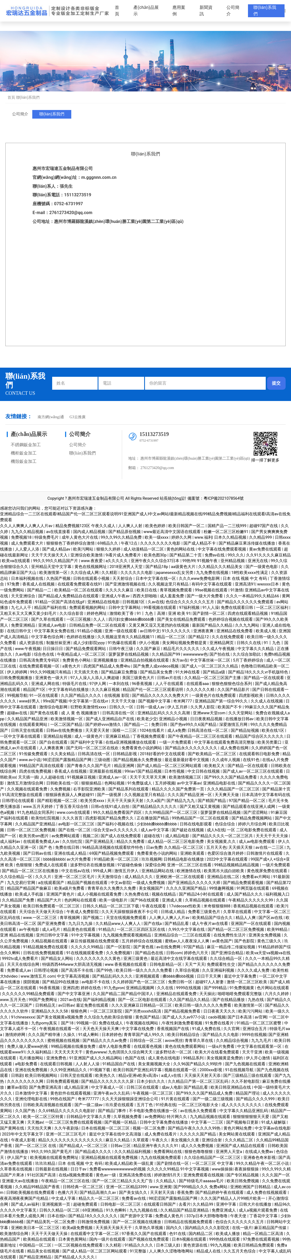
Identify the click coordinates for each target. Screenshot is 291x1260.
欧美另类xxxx (92, 800)
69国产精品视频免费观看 (112, 853)
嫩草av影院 (17, 1087)
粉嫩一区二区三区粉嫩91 (226, 532)
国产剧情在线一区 (173, 1163)
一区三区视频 (79, 619)
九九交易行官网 (21, 883)
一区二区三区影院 (106, 1011)
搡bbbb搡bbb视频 (178, 976)
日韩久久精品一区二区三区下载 (111, 906)
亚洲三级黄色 (136, 958)
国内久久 (174, 1228)
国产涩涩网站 (256, 812)
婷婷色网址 (97, 613)
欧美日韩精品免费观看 (254, 1245)
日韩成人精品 (173, 912)
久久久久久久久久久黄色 (99, 958)
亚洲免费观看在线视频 (204, 1175)
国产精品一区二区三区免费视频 (236, 929)
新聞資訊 (206, 10)
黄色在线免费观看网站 (185, 1046)
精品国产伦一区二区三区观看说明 (153, 689)
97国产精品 (194, 947)
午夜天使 (238, 1216)
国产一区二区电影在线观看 (143, 1000)
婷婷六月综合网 (252, 824)
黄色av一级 (106, 1175)
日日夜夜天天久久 (220, 1011)
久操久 (69, 1034)
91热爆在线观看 (122, 643)
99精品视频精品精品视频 (237, 865)
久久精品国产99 (166, 654)
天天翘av (35, 1122)
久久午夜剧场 (67, 1128)
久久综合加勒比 (247, 654)
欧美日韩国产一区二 (187, 526)
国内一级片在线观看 (108, 1239)
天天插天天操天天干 (114, 1228)
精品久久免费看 (131, 841)
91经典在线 (166, 1105)
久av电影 (23, 654)
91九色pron (114, 988)
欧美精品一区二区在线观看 (79, 590)
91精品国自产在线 (119, 1064)
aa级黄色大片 (183, 567)
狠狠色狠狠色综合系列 (232, 684)
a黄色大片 (71, 666)
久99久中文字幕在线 (187, 929)
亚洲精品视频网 (140, 988)
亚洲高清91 (245, 584)
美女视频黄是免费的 (225, 1058)
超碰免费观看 (85, 1204)
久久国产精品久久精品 (190, 1000)
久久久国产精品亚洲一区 (190, 795)
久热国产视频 (59, 578)
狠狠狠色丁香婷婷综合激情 (71, 543)
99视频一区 (86, 1023)
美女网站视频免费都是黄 (185, 643)
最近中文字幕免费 (240, 976)
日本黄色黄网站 (73, 1239)
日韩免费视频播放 (16, 678)
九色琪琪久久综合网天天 (131, 1052)
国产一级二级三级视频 (213, 1099)
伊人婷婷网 (17, 672)
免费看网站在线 (168, 1151)
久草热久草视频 (149, 1228)
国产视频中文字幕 (155, 701)
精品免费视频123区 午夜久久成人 (85, 526)
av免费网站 (155, 1117)
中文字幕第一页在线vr (89, 701)
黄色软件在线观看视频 (71, 1093)
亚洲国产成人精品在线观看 (241, 1146)
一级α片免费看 (221, 1046)
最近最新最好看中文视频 (187, 760)
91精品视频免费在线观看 (46, 947)
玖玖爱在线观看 (120, 1105)
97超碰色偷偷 (130, 865)
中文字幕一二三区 (207, 1122)
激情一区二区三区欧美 (247, 982)
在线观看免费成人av (41, 841)
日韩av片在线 (169, 678)
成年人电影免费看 (115, 1046)
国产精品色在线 (149, 953)
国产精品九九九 (181, 800)
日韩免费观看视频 (63, 1081)
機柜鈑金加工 (24, 453)
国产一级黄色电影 (262, 567)
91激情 (236, 590)
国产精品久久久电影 (221, 1034)
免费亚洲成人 (224, 1210)
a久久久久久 (117, 561)
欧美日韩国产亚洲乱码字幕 (138, 1070)
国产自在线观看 (54, 742)
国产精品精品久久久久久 (155, 806)
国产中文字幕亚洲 (74, 994)
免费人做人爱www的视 (28, 1046)
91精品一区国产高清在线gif (60, 602)
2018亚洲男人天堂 (126, 567)
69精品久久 (108, 543)
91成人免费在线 (207, 1029)
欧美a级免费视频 (78, 1228)
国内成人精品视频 (90, 532)
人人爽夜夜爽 (52, 748)
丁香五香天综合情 (72, 806)
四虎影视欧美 (251, 695)
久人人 (100, 619)
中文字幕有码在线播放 (69, 689)
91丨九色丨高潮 (151, 613)
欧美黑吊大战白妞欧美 (224, 871)
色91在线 (178, 1233)
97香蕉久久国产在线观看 (144, 1233)
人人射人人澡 (88, 1064)
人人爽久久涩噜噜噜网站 (171, 1251)
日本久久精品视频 (230, 537)
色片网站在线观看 (273, 988)
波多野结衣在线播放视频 (93, 865)
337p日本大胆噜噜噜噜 (207, 1216)
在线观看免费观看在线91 (80, 584)
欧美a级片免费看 (70, 888)
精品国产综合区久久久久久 (260, 736)
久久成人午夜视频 (219, 649)
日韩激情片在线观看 (265, 853)
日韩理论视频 (46, 970)
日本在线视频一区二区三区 (106, 1128)
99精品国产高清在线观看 (42, 766)
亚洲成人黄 (172, 900)
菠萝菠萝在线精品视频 (129, 654)
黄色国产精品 (148, 1017)
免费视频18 (22, 537)
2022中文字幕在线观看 (228, 859)
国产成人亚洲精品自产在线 (110, 719)
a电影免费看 (26, 1064)
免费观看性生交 (221, 964)
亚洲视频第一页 (56, 1204)
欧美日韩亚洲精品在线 (231, 1087)
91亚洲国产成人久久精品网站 (96, 1058)
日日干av (78, 1169)
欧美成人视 (266, 631)
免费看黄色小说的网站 (142, 748)
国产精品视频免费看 (182, 1011)
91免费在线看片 (220, 1023)
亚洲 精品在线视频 (17, 935)
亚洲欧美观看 (192, 853)
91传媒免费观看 (34, 754)
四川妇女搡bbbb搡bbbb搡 (131, 619)
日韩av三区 (121, 1146)
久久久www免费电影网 (200, 578)
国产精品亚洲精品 (35, 1257)
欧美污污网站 (251, 1011)
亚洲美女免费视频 (265, 935)
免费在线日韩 (67, 847)
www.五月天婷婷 (38, 806)
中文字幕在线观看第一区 (260, 1046)
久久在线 (165, 988)
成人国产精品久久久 (245, 894)
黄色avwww (96, 1052)
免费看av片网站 (256, 877)
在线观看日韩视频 (56, 1064)
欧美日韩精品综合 (184, 1034)
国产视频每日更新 (243, 1122)
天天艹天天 (195, 964)
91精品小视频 (90, 631)
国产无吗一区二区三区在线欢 (93, 748)
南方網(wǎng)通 (51, 417)
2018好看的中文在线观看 (163, 754)
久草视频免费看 (128, 1117)
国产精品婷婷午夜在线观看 (220, 1192)
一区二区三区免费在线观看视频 (74, 1122)
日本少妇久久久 (151, 1081)
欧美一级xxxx (157, 537)
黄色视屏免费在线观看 (267, 871)
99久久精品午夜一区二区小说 (263, 1163)
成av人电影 (172, 1087)
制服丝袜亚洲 (59, 643)
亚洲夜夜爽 (204, 631)
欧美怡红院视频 (46, 818)
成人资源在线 (31, 643)
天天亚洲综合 (23, 596)
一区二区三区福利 (272, 607)
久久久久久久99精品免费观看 (29, 994)
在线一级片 (242, 1228)
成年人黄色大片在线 (80, 537)
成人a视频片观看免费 (258, 1210)
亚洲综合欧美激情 (87, 555)
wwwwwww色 (195, 654)
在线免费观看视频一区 (40, 666)
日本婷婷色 (112, 1034)
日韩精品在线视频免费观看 (189, 1222)
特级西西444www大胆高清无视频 (72, 964)
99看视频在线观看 (160, 607)
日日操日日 (53, 649)
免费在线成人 (111, 1023)
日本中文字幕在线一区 (156, 578)
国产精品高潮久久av (98, 1192)
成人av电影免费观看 (257, 841)
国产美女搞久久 (133, 1192)
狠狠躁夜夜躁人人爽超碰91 (70, 795)
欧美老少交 (147, 719)
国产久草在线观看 (48, 619)
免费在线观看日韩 (237, 607)
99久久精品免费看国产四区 (118, 812)
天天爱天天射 (98, 730)
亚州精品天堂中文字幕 (52, 567)
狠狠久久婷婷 (109, 549)
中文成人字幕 (64, 1198)
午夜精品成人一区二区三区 (82, 654)
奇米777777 (89, 1099)
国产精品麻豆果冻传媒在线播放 (247, 543)
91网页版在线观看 (253, 888)
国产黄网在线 (12, 1128)
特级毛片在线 (75, 684)
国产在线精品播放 (229, 1000)
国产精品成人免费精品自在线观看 (69, 596)
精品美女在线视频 (44, 1251)
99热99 (188, 561)
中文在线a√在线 (76, 871)
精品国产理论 (248, 1093)
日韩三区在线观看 (143, 1087)
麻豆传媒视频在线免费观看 (95, 941)
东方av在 (180, 660)
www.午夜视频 (28, 649)
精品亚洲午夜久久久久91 (156, 1146)
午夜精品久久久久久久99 (251, 900)
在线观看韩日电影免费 (260, 754)
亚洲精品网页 (222, 643)
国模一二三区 (125, 730)
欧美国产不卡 (230, 707)
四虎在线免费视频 (35, 771)
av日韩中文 (150, 631)
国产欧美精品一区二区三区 (212, 754)
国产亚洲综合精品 (227, 953)
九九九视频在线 (144, 1210)
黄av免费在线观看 (265, 549)
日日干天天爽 (209, 976)
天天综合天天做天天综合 (42, 912)
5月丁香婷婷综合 (248, 660)
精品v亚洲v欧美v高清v (138, 1075)
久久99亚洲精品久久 (69, 1070)
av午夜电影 (29, 929)
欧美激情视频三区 (185, 777)
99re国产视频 (55, 701)
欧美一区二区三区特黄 (44, 1117)
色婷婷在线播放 (81, 637)
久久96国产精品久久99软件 (198, 1064)
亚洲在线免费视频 (31, 1070)
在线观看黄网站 (33, 724)
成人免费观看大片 (27, 543)
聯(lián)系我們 (264, 10)
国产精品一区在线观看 (264, 678)
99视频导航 (17, 695)
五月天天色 (216, 847)
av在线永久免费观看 (198, 1111)
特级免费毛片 (47, 537)
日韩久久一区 (121, 707)
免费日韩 (159, 724)
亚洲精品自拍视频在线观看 (145, 660)
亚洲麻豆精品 (118, 736)
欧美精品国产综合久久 (213, 917)
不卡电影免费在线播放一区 (153, 1111)
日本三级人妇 (168, 1245)
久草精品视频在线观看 (205, 900)
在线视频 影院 (117, 695)
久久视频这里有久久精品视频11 (126, 637)
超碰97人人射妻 (210, 982)
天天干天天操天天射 (125, 800)
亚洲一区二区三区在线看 (189, 865)
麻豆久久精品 (118, 1140)
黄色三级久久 (269, 941)
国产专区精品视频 (243, 1175)
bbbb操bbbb (54, 859)
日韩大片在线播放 (255, 1204)
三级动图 (102, 760)
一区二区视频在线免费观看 (79, 1245)
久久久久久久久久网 (25, 1081)
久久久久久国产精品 (198, 1134)
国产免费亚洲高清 (45, 1087)
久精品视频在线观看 (50, 941)
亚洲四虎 (71, 988)
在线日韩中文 (19, 631)
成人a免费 (176, 730)
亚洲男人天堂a (229, 1151)
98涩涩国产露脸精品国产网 (67, 760)
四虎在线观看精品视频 (248, 613)
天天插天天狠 (241, 847)
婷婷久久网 (182, 537)
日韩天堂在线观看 (27, 730)
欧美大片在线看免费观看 (217, 1052)
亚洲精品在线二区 (223, 877)
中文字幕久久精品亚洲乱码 (244, 1111)
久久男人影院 (203, 707)
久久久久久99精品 (87, 947)
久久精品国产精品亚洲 (28, 719)
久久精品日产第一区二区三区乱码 (198, 1081)
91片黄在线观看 (176, 1099)
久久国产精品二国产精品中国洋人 (123, 994)
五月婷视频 (165, 783)
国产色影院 (244, 941)
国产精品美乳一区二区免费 (51, 1222)
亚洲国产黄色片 (61, 894)
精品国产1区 (35, 689)
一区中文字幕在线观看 (20, 736)
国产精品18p (157, 567)
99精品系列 (194, 1058)
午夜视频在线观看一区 (60, 1029)
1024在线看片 (152, 730)
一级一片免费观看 (175, 742)
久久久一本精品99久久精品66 (253, 596)
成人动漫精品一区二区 (144, 549)
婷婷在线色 (91, 988)
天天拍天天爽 (39, 1128)
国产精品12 (199, 637)
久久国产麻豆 (148, 649)
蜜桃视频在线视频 (64, 1040)
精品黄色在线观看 (80, 929)
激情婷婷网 (15, 1034)
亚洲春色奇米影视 (260, 1157)
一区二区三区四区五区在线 (141, 929)
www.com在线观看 (74, 812)
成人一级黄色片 (89, 736)
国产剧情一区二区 (209, 613)
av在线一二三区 (270, 847)
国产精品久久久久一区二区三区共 (223, 836)
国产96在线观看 (145, 900)
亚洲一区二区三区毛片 (75, 877)
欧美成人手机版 (29, 894)
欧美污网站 (83, 549)
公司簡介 (232, 10)
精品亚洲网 (124, 766)
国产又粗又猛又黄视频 (200, 806)
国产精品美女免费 (156, 672)
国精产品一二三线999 (227, 526)
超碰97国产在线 (264, 526)
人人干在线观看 (169, 684)
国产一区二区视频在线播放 (137, 1222)
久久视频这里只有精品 (169, 584)
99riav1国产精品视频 (143, 771)
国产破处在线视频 (188, 830)
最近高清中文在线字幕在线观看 (179, 958)
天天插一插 (28, 777)
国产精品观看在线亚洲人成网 (249, 806)
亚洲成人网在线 (46, 684)
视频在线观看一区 (181, 1070)
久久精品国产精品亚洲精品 (185, 1210)
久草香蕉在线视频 (16, 1169)
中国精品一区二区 (35, 1245)
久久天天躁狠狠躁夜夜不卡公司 (130, 912)
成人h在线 (216, 830)
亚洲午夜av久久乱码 (111, 1093)
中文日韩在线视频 (204, 771)
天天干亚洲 (252, 1052)
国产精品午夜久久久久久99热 (195, 1128)
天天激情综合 (110, 877)
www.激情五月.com (38, 976)
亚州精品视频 (233, 561)
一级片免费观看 (276, 865)
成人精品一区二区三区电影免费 (176, 841)
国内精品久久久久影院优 (207, 1228)
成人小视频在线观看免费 (100, 894)
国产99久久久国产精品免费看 (231, 777)
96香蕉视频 (142, 684)
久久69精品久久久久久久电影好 (67, 1111)
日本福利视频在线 (27, 578)
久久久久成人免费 (254, 970)
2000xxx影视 (211, 1070)
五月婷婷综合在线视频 (142, 941)
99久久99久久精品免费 (122, 537)
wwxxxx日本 (268, 584)
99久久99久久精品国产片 (56, 561)
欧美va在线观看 (16, 561)
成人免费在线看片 (161, 1134)
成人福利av (10, 841)
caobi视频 (217, 1017)
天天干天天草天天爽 (148, 777)
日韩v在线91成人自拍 (110, 806)
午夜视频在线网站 (142, 1023)
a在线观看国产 (51, 883)
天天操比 (207, 994)
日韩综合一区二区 (146, 1040)
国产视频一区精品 (121, 1122)
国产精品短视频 (245, 730)
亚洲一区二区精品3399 (127, 1187)
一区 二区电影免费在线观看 (252, 830)
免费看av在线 (134, 1198)
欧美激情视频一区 (67, 719)
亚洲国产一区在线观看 (251, 923)
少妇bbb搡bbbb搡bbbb (157, 824)
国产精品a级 (214, 672)
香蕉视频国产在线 (173, 1029)
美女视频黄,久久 (222, 841)
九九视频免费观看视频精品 (127, 935)
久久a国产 (155, 800)
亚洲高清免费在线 (135, 1175)
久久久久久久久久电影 (161, 543)
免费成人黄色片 (169, 1216)
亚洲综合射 (212, 1140)
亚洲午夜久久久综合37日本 (155, 561)
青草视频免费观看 (176, 590)
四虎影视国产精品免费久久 (110, 818)
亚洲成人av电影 (52, 625)
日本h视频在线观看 (189, 1239)
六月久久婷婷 (277, 994)
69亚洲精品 (93, 1210)
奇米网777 (183, 701)
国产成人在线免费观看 (121, 836)
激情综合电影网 (54, 707)
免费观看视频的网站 (88, 607)
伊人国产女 (17, 1157)
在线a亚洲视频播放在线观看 (131, 742)
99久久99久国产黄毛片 (52, 1151)
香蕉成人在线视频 (39, 584)
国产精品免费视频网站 (252, 818)
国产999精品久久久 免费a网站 (201, 1187)
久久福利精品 (39, 1052)
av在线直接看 (58, 532)
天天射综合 (123, 578)
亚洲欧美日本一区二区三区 (36, 1228)
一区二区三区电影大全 (198, 1105)
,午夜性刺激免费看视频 (182, 1023)
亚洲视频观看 (148, 976)
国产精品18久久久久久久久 (93, 1216)
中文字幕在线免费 (138, 1029)
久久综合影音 (72, 613)
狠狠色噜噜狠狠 (199, 1151)
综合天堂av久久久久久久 (116, 830)
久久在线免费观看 (228, 637)
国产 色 (46, 847)
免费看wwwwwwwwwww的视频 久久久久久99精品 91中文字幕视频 (149, 1169)
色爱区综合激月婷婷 (226, 853)
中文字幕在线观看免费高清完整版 (225, 742)
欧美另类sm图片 (34, 836)
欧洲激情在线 (189, 871)
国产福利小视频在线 (116, 824)
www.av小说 (30, 760)
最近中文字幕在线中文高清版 (116, 1134)
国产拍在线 (220, 654)
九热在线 (256, 1000)
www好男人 (30, 701)
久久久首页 (73, 818)
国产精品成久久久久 (93, 1151)
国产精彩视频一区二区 (58, 800)
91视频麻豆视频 (82, 777)
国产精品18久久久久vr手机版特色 (258, 672)
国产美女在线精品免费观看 (182, 619)
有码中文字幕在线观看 (212, 584)
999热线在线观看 (225, 1239)
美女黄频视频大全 (154, 1064)
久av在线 (156, 602)
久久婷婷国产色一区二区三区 (139, 982)
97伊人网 (98, 684)
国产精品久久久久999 (256, 1099)
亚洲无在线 (258, 561)
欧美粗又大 (215, 766)
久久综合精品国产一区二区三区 (213, 1157)
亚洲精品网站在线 (158, 871)
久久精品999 (261, 537)
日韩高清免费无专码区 (40, 660)
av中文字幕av (189, 783)
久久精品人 (166, 1181)
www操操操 (222, 1169)
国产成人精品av (56, 549)
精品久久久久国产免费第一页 (178, 789)
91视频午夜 (208, 561)
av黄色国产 (222, 941)
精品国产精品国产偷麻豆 (29, 888)
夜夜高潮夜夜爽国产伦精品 (24, 1198)
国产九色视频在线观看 (246, 1064)
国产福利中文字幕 (87, 742)
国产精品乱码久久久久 (113, 976)
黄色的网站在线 (181, 549)
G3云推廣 (77, 417)
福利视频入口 (277, 894)
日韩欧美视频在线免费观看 (31, 1192)
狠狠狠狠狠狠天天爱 (251, 1117)
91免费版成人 (140, 783)
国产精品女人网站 (57, 958)
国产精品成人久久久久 (75, 1257)
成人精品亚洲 (76, 1087)
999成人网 (102, 871)
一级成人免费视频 (149, 883)
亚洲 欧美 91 (179, 613)
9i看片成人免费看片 (123, 555)
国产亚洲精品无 (100, 841)
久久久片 (43, 877)
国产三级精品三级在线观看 (248, 1075)
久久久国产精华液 (44, 1034)
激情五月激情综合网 (25, 783)
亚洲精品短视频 (58, 736)
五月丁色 (145, 1105)
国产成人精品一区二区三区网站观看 (170, 766)
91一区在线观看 (44, 695)
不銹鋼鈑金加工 (26, 444)
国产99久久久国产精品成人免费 (205, 1093)
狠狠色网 (79, 1011)
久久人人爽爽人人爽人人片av (26, 526)
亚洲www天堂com (209, 713)
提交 (276, 383)
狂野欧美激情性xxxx (88, 707)
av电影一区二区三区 (76, 824)
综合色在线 (44, 654)
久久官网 (232, 1029)
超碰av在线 (17, 713)
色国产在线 (135, 1058)
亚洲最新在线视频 (106, 771)
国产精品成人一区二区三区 (84, 1146)
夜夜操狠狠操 (247, 1169)
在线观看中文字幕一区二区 (95, 1233)
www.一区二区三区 (40, 917)
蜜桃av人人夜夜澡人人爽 (187, 941)
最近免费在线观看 (92, 1005)
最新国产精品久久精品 (212, 625)
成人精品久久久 (139, 877)
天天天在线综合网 (23, 964)
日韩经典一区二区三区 (83, 1187)
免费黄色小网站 (77, 660)
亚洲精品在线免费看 (235, 631)
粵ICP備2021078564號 (224, 498)
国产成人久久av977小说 (184, 1017)
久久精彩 (110, 572)
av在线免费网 (168, 947)
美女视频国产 (151, 888)
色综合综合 (225, 824)
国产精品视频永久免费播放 (138, 760)
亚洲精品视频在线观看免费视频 (110, 1157)
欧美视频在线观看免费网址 (55, 1157)
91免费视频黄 (242, 988)
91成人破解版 (274, 1122)
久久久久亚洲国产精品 (186, 888)
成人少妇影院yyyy (89, 643)
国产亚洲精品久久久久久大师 (194, 883)
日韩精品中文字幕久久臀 (89, 1117)
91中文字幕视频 (86, 935)
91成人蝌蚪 (89, 1034)
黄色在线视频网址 (91, 567)
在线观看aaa (198, 684)
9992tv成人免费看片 (20, 958)
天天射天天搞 (162, 1192)
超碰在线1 (153, 836)
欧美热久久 (105, 1075)
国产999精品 (216, 988)
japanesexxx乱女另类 (175, 572)
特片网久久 (177, 1117)
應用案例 (178, 10)
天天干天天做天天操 (50, 1233)
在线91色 (251, 760)
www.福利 (203, 537)
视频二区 (91, 836)
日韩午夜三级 (121, 649)
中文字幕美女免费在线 (55, 631)
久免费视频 (61, 789)
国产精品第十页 (276, 789)
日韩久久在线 (249, 643)
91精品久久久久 (139, 1245)
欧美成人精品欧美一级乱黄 (130, 1163)
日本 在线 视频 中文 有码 (245, 578)
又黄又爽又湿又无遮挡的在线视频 (159, 625)
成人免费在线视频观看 (267, 1192)
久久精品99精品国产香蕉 (38, 1187)
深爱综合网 (155, 865)
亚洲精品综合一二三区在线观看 (183, 935)
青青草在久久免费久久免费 (112, 888)
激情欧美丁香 (122, 613)
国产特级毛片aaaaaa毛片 (202, 1181)
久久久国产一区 (276, 1175)
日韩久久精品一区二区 (60, 1210)
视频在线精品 (164, 894)
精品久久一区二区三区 (99, 1198)
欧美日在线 (147, 590)
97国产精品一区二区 (247, 800)
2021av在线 (70, 1000)
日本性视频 (175, 771)
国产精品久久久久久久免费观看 (246, 602)
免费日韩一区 (180, 982)
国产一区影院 (119, 947)
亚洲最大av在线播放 (20, 1181)
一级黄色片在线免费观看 (214, 695)
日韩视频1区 (134, 602)
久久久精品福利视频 (133, 1151)
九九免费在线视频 (212, 572)
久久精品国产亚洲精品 (35, 824)
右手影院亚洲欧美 (90, 789)
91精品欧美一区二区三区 (117, 859)
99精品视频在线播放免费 (74, 1046)
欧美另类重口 (270, 742)
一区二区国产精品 (67, 724)
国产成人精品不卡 (200, 543)
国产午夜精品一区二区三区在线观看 (200, 736)
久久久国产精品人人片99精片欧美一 (233, 1198)
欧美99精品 (278, 929)
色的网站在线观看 (81, 900)
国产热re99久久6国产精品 (194, 724)
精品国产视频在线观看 (88, 883)
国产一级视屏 (109, 795)
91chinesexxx (23, 1017)
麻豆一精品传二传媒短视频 (231, 947)
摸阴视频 (31, 982)
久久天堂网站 (241, 713)
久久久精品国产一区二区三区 (234, 789)
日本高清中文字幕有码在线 (266, 795)
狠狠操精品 (91, 783)
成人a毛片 (51, 929)
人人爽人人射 (130, 526)
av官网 (261, 1017)
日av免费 (154, 847)
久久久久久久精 (200, 689)
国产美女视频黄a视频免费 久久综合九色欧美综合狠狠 (85, 1017)
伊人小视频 (149, 643)
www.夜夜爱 (92, 561)
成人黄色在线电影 (164, 1058)
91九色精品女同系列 (36, 812)
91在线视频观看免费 (85, 953)
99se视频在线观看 (212, 590)
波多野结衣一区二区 (174, 1052)
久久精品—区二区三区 (184, 847)
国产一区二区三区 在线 (36, 1146)
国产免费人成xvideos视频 (156, 666)
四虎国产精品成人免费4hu (107, 666)
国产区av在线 (270, 917)
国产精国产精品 (212, 800)
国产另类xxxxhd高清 (143, 1011)
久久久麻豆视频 (106, 689)
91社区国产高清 (42, 1175)
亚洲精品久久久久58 (50, 1011)
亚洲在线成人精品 (70, 853)
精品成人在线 (209, 1251)
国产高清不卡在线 (77, 970)
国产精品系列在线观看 (129, 789)
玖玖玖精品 (45, 1163)
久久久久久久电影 (137, 572)
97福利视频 (190, 607)
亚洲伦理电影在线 (31, 1099)
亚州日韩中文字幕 (52, 935)
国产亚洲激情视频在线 (126, 584)
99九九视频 (221, 1245)
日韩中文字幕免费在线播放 (164, 1122)
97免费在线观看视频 (262, 1239)
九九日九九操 (81, 923)
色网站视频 (115, 783)
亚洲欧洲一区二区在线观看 (180, 877)
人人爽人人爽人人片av (169, 917)
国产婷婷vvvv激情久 (103, 724)
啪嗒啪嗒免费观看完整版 (240, 994)
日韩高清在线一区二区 (208, 730)
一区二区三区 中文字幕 (213, 1163)
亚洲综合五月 (255, 1029)
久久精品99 (203, 1204)
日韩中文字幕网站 (125, 607)
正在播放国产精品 (153, 818)
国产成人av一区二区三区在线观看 (253, 771)
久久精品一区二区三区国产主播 (213, 678)
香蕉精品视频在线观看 (254, 906)
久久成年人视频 (226, 760)
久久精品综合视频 (232, 1040)
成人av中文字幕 (155, 830)
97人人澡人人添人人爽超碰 (95, 678)
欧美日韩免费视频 (243, 1181)
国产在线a (153, 923)
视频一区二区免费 (149, 1128)
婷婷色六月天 (196, 953)
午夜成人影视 (23, 1140)
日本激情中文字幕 (31, 1093)
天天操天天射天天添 (203, 1075)
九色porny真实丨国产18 (52, 1023)
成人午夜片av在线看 (210, 923)
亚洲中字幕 (226, 1204)
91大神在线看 (188, 672)
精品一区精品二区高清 (263, 1233)
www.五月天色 (13, 1000)
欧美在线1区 (273, 730)
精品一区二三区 (171, 637)
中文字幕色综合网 (48, 637)
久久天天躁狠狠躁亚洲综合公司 (130, 1099)
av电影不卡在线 (96, 982)
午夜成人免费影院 (83, 912)
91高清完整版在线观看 (23, 795)
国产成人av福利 (25, 1204)
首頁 (117, 10)
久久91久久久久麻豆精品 (268, 555)
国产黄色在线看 (44, 713)
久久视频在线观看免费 (27, 789)
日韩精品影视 (125, 754)
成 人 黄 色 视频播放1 (80, 713)
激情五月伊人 (127, 871)
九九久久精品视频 (27, 532)
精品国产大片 (49, 900)
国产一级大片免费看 (205, 596)
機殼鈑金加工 (24, 461)
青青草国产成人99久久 (144, 1034)
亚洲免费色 (57, 1058)
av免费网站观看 (66, 836)
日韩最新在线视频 (52, 1169)
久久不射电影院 (246, 1081)
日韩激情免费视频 (94, 1222)
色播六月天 (68, 1192)
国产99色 (105, 970)
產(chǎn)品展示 (146, 10)
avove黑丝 (174, 1040)
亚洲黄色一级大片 (52, 678)
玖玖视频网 (151, 859)
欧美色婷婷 (155, 526)
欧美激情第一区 (54, 572)
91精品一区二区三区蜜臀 (259, 1023)
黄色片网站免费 (238, 1128)
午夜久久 (160, 1140)
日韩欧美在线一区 (63, 783)
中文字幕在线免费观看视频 (222, 549)
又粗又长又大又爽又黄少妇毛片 (29, 613)
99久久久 (236, 555)
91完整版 (138, 1251)
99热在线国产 (63, 1099)
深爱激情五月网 (234, 724)
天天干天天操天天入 (50, 555)
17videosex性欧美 (185, 906)
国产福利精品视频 (99, 1000)
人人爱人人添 (27, 549)
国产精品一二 (39, 590)
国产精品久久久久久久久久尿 (108, 1081)
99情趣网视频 (222, 888)
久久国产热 (25, 1111)
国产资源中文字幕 (137, 1216)
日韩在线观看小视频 (92, 578)
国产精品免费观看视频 (243, 883)
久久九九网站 (247, 625)
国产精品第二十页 (186, 555)
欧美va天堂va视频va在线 (268, 953)
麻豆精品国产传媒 (271, 1228)
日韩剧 (17, 1075)
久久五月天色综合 (240, 1251)
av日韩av (66, 1005)
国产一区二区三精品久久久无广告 (123, 1181)
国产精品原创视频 (125, 532)
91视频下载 (100, 1070)
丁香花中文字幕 (264, 1216)
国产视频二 (93, 917)
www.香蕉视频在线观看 (126, 964)
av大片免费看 (79, 859)
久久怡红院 (72, 841)
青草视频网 (70, 917)
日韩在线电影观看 (196, 824)
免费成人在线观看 (51, 865)
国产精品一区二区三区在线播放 (30, 871)
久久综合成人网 (85, 572)
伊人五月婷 (178, 707)
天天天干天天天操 (272, 836)
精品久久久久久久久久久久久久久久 (71, 1140)
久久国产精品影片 (234, 689)
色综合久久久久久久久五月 (190, 602)
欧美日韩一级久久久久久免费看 (144, 970)
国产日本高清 (240, 1017)
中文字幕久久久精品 (256, 649)
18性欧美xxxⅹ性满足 (250, 572)
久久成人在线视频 (267, 701)
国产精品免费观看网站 (86, 649)
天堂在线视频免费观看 (126, 917)
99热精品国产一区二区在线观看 (201, 818)
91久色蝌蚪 (116, 1210)
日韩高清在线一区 (119, 713)
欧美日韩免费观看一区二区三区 (52, 906)
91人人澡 (211, 607)
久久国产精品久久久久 (81, 695)
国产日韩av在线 (37, 853)
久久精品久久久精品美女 (221, 567)
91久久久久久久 (176, 631)
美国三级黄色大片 (138, 678)
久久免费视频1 (119, 953)
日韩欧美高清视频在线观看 (48, 1105)
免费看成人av (19, 970)
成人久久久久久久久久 (242, 1105)
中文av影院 (121, 883)
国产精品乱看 (177, 923)
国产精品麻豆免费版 (120, 672)
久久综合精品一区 (16, 877)
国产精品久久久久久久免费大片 (161, 695)
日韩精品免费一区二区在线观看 (98, 625)
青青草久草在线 (199, 1040)
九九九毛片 (261, 1040)
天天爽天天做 (227, 795)
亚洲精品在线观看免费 (177, 994)
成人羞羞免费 (172, 596)
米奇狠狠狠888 (217, 906)
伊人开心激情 (258, 1058)
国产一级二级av (89, 1105)
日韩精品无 (45, 1005)
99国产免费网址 (43, 1000)
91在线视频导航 (240, 1070)
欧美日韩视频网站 (41, 1075)
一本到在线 (119, 684)
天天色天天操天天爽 (101, 1029)
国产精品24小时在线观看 (202, 894)
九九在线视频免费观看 (161, 1157)
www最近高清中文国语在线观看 (173, 532)
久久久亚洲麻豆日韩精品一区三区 (142, 1005)
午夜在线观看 (154, 906)
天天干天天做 (123, 701)
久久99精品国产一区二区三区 (171, 812)
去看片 (185, 1204)
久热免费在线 (137, 894)
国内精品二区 (201, 1233)
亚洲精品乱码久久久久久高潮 (164, 713)
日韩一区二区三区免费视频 (31, 830)
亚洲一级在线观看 (121, 631)
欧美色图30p (156, 555)
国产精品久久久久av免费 (105, 1040)
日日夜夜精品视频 (206, 719)
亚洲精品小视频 (173, 719)
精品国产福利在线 (51, 607)
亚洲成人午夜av (115, 596)
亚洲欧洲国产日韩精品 (251, 1187)
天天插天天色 (86, 672)
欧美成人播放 (228, 1233)
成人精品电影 (177, 836)
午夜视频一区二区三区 (153, 1093)
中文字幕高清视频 (73, 976)
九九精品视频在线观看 (210, 1117)
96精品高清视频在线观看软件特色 (113, 847)
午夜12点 (129, 543)
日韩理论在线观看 (18, 800)
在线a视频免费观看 (76, 1175)
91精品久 (106, 929)
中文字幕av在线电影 (273, 1128)
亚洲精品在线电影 (104, 602)
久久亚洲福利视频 (218, 970)
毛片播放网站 (31, 1058)
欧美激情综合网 (14, 1233)
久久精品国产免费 (18, 900)
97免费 (13, 584)
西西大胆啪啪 (145, 596)
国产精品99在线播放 (61, 982)
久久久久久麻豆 (120, 590)
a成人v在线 (171, 1075)
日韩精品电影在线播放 (184, 859)
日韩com (174, 953)
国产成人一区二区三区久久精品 (210, 666)
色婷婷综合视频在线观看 (231, 619)
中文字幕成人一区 (108, 1087)
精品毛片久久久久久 (182, 649)
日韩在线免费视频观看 (44, 953)
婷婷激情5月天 (168, 1175)
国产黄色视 (144, 947)
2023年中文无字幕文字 (23, 1134)
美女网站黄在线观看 (237, 1134)
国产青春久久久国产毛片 (89, 766)
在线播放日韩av (239, 719)
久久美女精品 (63, 754)
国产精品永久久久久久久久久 (191, 748)
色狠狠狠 (24, 865)
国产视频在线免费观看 (149, 1239)
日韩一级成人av (150, 707)
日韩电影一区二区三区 (121, 1204)
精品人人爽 (246, 917)
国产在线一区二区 (75, 830)
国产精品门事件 (112, 1111)
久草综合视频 (187, 970)
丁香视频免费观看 (149, 736)
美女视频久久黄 (185, 1140)
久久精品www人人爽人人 (118, 923)
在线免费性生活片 (230, 935)
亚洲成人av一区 (112, 777)
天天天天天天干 (69, 1052)
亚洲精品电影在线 (219, 783)
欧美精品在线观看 (39, 1239)
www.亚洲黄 (161, 1187)
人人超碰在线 (52, 777)
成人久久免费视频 (197, 1146)
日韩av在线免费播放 (64, 730)
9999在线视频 (189, 988)
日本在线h (57, 1216)
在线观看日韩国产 (160, 1204)
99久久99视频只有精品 (51, 672)
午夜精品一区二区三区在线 (66, 1181)
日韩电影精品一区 (166, 964)
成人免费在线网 (235, 748)
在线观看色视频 (148, 1046)
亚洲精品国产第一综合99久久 (222, 701)
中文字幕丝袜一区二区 (210, 660)
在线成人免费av (259, 1151)
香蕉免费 (185, 1192)
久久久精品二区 (239, 1140)
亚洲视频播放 (106, 660)
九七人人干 (21, 607)
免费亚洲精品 (23, 625)
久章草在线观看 (238, 912)
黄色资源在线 (195, 1245)
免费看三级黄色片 (204, 912)
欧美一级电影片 (114, 900)
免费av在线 (215, 555)
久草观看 (141, 1140)
